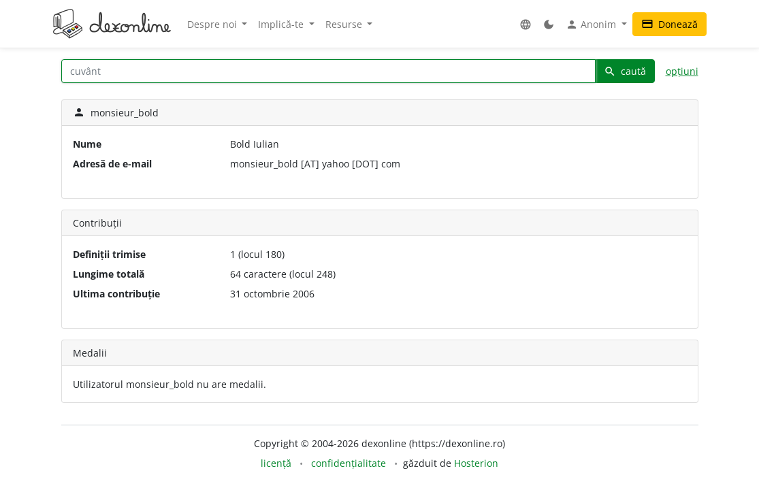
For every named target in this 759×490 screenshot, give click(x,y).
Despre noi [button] (213, 24)
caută (625, 71)
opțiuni (682, 71)
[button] (525, 24)
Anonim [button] (592, 24)
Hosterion (476, 463)
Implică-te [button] (282, 24)
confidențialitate (348, 463)
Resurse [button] (345, 24)
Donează (669, 24)
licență (276, 463)
